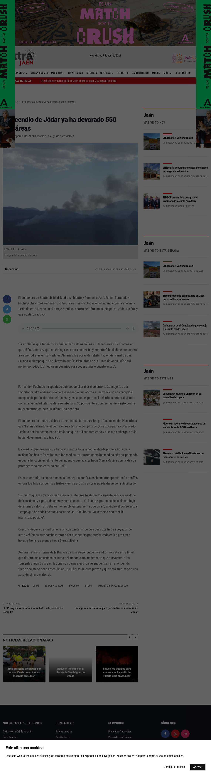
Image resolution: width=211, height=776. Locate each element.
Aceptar (197, 767)
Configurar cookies (174, 767)
